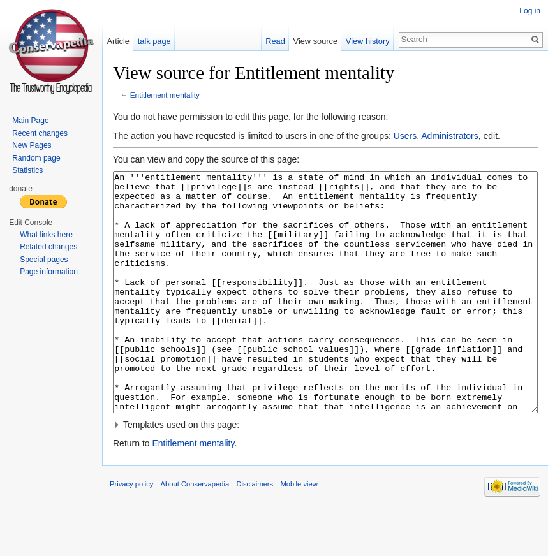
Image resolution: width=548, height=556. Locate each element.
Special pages (44, 259)
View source (315, 41)
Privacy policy (131, 532)
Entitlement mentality (165, 95)
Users (405, 136)
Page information (49, 271)
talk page (154, 41)
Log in (529, 10)
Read (275, 41)
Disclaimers (254, 532)
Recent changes (40, 133)
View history (368, 41)
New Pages (31, 145)
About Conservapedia (195, 532)
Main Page (30, 120)
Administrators (449, 136)
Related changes (48, 246)
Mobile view (298, 532)
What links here (46, 234)
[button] (325, 472)
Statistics (27, 170)
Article (118, 41)
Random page (36, 158)
